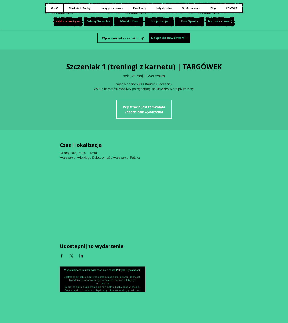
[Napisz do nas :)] (220, 21)
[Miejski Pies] (128, 21)
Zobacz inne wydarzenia (144, 112)
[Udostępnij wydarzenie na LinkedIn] (81, 255)
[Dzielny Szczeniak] (98, 21)
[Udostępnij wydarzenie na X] (71, 255)
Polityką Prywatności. (128, 270)
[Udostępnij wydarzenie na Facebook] (62, 255)
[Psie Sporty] (189, 21)
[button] (68, 22)
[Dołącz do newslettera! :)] (169, 38)
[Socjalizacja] (159, 21)
